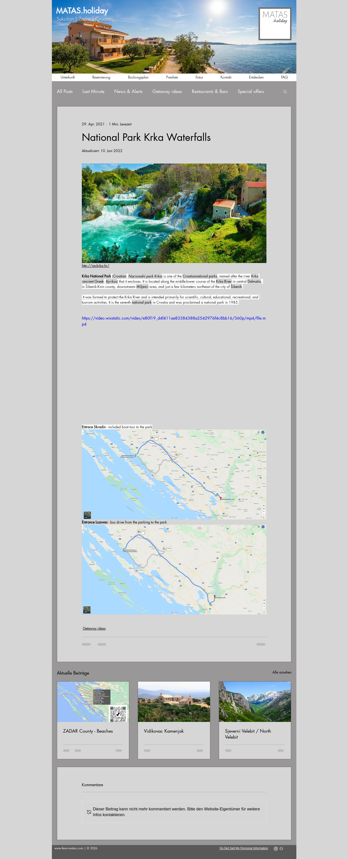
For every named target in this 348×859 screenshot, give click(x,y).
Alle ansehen (281, 672)
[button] (285, 91)
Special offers (251, 91)
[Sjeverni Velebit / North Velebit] (255, 702)
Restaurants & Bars (210, 91)
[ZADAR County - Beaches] (93, 702)
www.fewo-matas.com (68, 848)
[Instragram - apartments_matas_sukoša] (275, 848)
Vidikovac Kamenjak (164, 731)
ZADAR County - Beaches (88, 731)
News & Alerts (128, 91)
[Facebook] (281, 848)
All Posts (65, 91)
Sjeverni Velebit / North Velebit (248, 734)
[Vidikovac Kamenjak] (174, 702)
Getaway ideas (167, 91)
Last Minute (93, 91)
